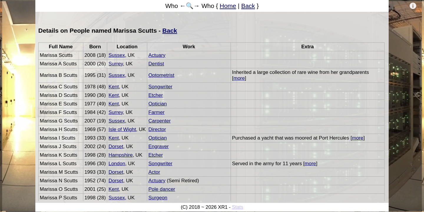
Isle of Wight (122, 129)
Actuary (156, 55)
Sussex (116, 55)
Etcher (155, 95)
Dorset (115, 146)
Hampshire (120, 155)
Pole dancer (161, 189)
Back (248, 5)
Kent (113, 87)
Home (228, 5)
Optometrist (161, 75)
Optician (157, 104)
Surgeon (157, 198)
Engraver (158, 146)
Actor (154, 172)
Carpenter (159, 121)
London (116, 163)
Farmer (156, 112)
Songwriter (160, 87)
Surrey (115, 64)
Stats (237, 207)
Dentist (156, 64)
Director (157, 129)
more (239, 78)
